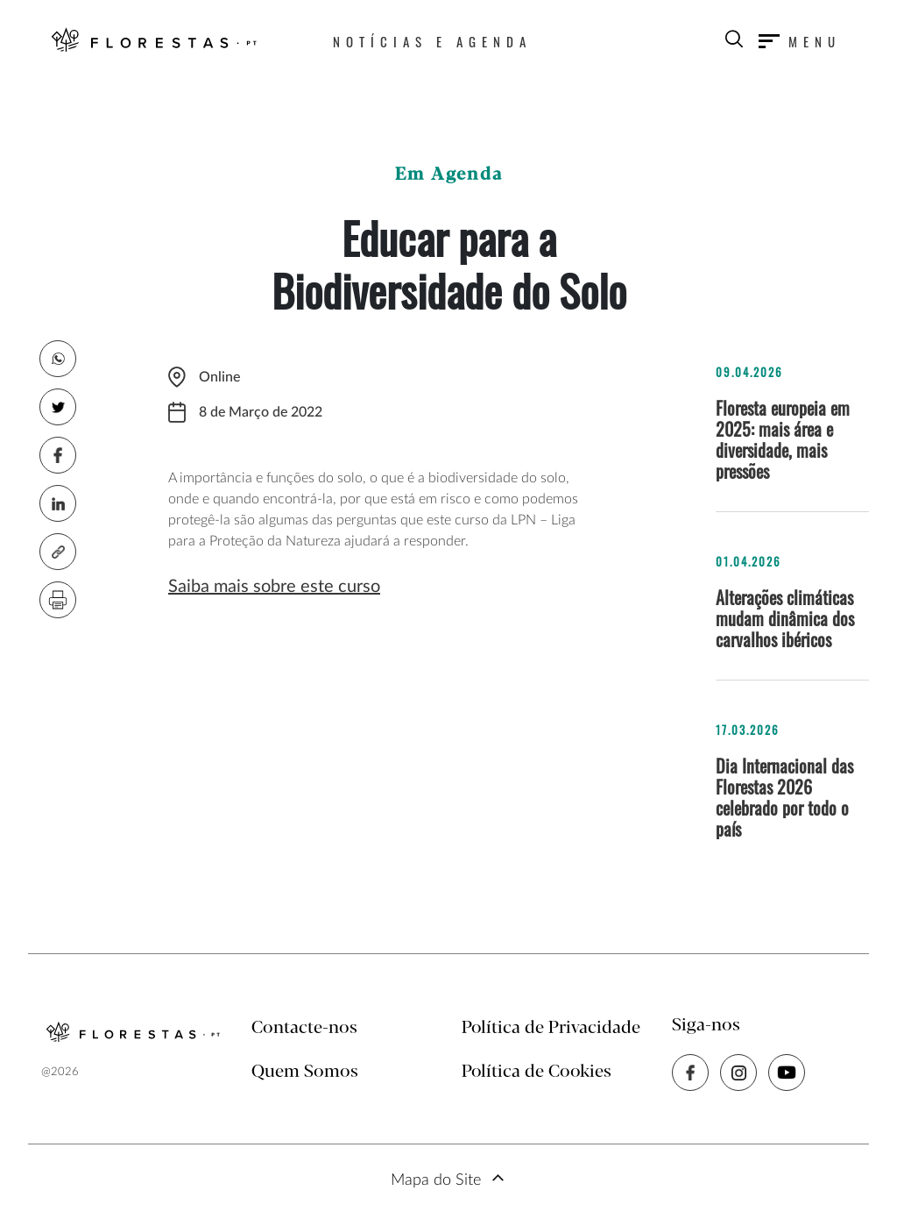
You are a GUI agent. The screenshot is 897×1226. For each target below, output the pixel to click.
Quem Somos (304, 1072)
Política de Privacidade (551, 1028)
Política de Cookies (536, 1072)
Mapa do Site (436, 1180)
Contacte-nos (304, 1028)
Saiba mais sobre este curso (274, 586)
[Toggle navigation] (799, 41)
